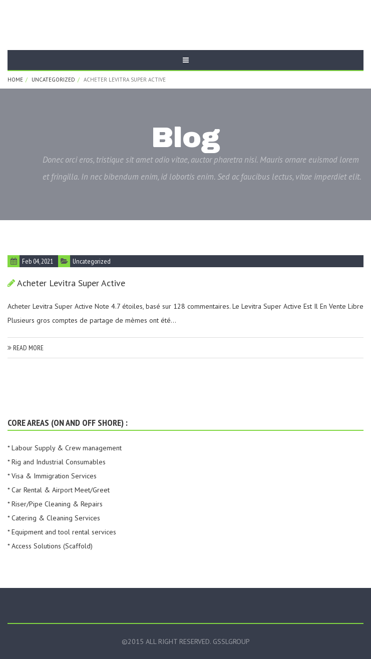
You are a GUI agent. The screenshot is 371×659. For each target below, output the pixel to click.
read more (26, 347)
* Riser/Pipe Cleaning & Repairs (55, 503)
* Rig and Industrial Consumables (57, 461)
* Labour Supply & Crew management (65, 447)
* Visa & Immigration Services (52, 475)
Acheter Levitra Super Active (71, 283)
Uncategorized (53, 79)
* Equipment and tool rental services (62, 531)
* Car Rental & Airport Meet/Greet (59, 489)
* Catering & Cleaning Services (54, 517)
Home (15, 79)
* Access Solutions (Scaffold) (50, 545)
